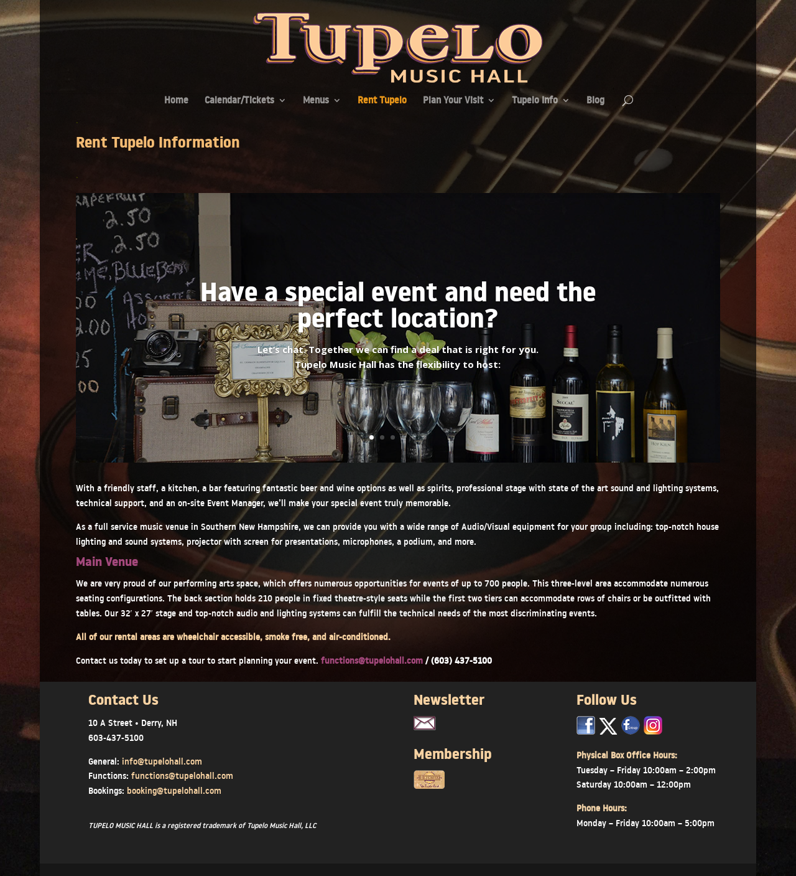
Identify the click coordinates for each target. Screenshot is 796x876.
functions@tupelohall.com (373, 660)
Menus (316, 101)
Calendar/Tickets (239, 101)
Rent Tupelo (382, 101)
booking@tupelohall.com (174, 790)
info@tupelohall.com (162, 761)
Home (176, 101)
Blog (595, 101)
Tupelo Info (535, 101)
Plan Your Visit (453, 101)
